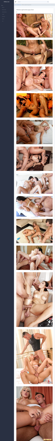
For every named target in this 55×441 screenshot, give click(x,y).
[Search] (32, 2)
